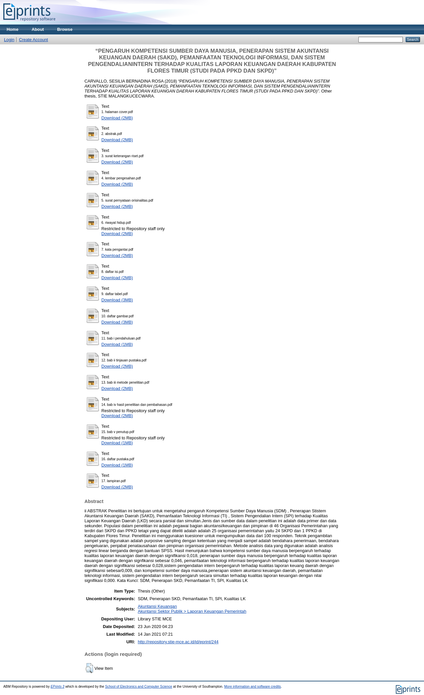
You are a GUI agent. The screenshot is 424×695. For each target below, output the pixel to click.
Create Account (33, 39)
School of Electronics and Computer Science (138, 686)
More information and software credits (252, 686)
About (38, 29)
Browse (65, 29)
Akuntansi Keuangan (157, 606)
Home (13, 29)
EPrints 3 (58, 686)
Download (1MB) (117, 344)
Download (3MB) (117, 299)
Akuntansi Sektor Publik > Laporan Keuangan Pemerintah (192, 611)
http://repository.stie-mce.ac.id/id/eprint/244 (178, 641)
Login (9, 39)
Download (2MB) (117, 117)
